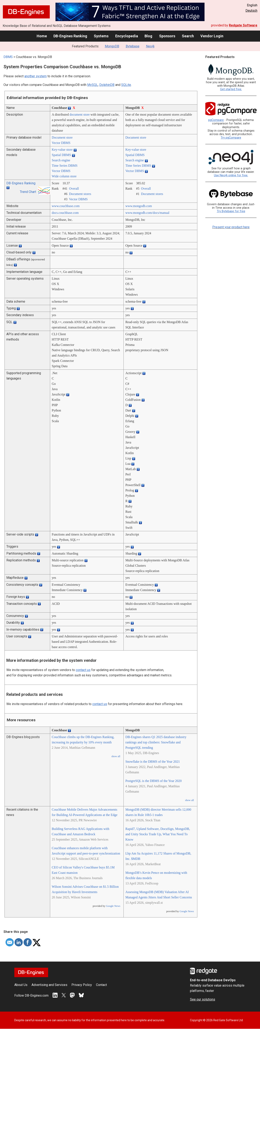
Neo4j (150, 46)
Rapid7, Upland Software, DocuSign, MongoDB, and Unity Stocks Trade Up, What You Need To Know (157, 834)
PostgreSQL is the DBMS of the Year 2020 (153, 781)
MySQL (92, 85)
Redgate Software (243, 25)
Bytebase (132, 46)
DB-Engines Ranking (70, 36)
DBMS (8, 57)
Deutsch (251, 11)
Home (42, 36)
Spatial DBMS (61, 155)
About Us (20, 985)
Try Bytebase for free (231, 211)
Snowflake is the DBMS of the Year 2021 (152, 761)
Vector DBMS (61, 143)
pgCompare (216, 120)
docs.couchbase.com (65, 212)
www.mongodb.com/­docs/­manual (147, 212)
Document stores (80, 194)
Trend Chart (28, 192)
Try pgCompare (231, 137)
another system (35, 76)
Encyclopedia (126, 36)
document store (80, 114)
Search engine (61, 160)
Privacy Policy (81, 985)
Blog (148, 36)
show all (115, 756)
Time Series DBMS (65, 165)
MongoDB (112, 46)
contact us (83, 670)
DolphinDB (106, 85)
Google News (113, 906)
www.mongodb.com (138, 206)
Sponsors (167, 36)
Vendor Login (211, 36)
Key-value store (62, 149)
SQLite (126, 85)
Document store (62, 137)
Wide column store (64, 176)
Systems (101, 36)
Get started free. (231, 89)
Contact (101, 985)
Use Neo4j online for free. (231, 175)
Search (188, 36)
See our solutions (202, 999)
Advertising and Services (49, 985)
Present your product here (231, 227)
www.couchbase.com (66, 206)
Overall (74, 188)
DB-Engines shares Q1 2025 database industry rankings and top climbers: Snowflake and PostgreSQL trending (155, 742)
